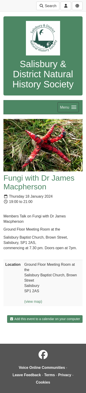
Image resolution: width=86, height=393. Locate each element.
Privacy (64, 375)
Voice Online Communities (42, 368)
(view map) (33, 301)
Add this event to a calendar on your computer (45, 319)
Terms (49, 375)
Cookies (43, 382)
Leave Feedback (27, 375)
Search (47, 6)
